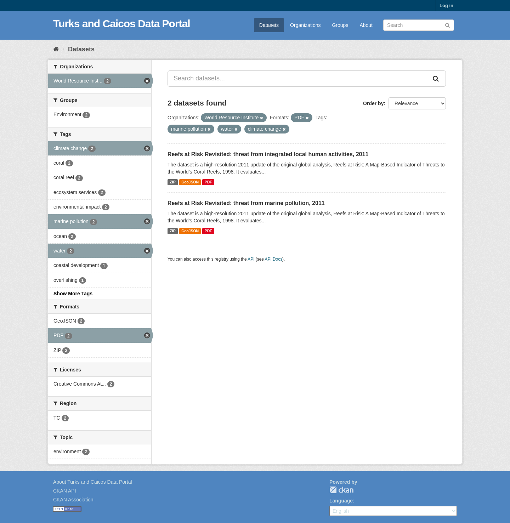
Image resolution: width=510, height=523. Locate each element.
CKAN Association (73, 499)
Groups (340, 25)
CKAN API (64, 491)
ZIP (172, 182)
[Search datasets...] (297, 78)
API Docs (274, 259)
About (366, 25)
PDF (208, 182)
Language (341, 501)
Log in (446, 5)
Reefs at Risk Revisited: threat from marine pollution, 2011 (246, 203)
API (251, 259)
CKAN (341, 490)
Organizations (305, 25)
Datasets (269, 25)
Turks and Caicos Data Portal (121, 23)
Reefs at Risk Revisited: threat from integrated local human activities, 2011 (268, 154)
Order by (373, 103)
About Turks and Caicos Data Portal (92, 482)
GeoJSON (190, 182)
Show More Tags (72, 293)
